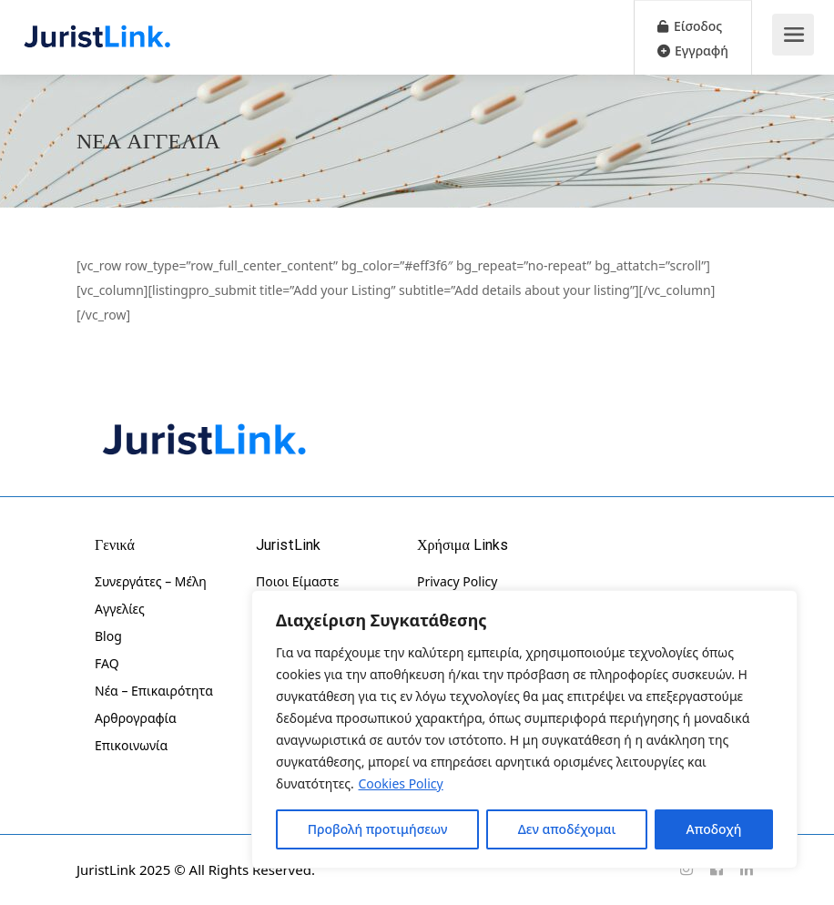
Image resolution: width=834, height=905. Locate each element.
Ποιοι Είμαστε (297, 581)
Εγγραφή (692, 50)
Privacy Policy (457, 581)
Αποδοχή (714, 829)
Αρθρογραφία (136, 718)
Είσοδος (689, 26)
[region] (524, 729)
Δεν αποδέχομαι (567, 829)
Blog (108, 636)
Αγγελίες (120, 608)
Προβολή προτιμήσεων (378, 829)
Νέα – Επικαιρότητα (154, 690)
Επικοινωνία (131, 745)
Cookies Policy (401, 783)
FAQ (107, 663)
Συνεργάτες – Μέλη (151, 581)
